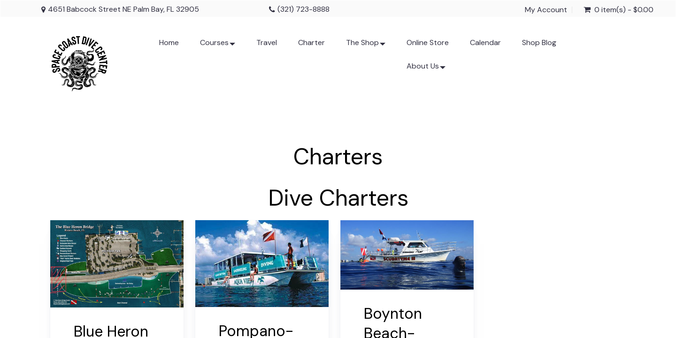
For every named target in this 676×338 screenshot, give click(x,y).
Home (169, 42)
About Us (426, 69)
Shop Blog (539, 42)
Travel (266, 42)
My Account (546, 10)
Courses (217, 46)
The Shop (365, 46)
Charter (311, 42)
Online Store (428, 42)
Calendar (485, 42)
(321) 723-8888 (303, 9)
